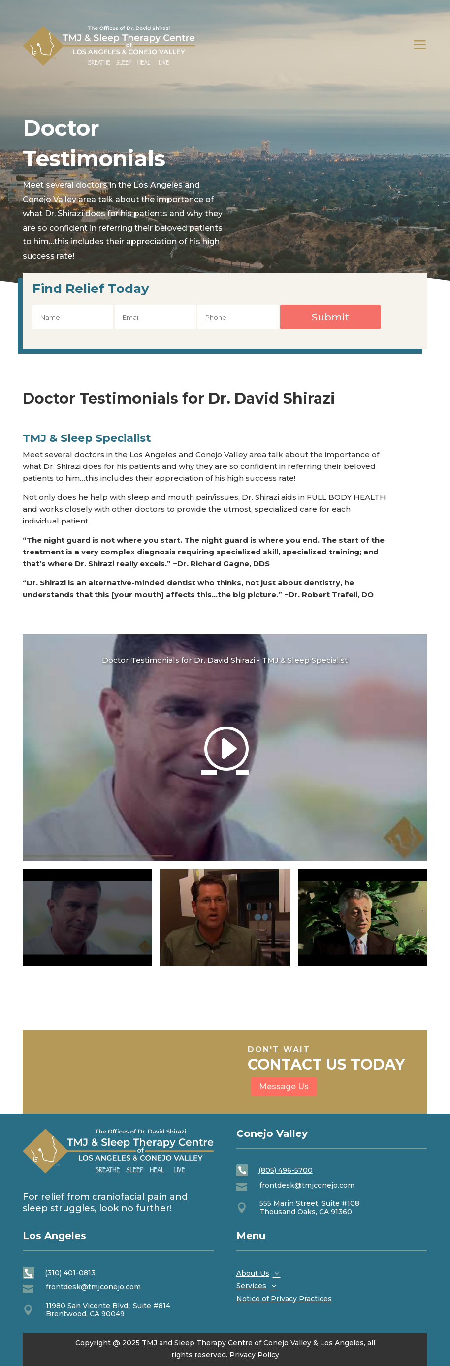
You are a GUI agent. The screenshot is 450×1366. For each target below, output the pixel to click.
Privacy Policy (254, 1354)
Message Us (284, 1086)
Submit (330, 317)
